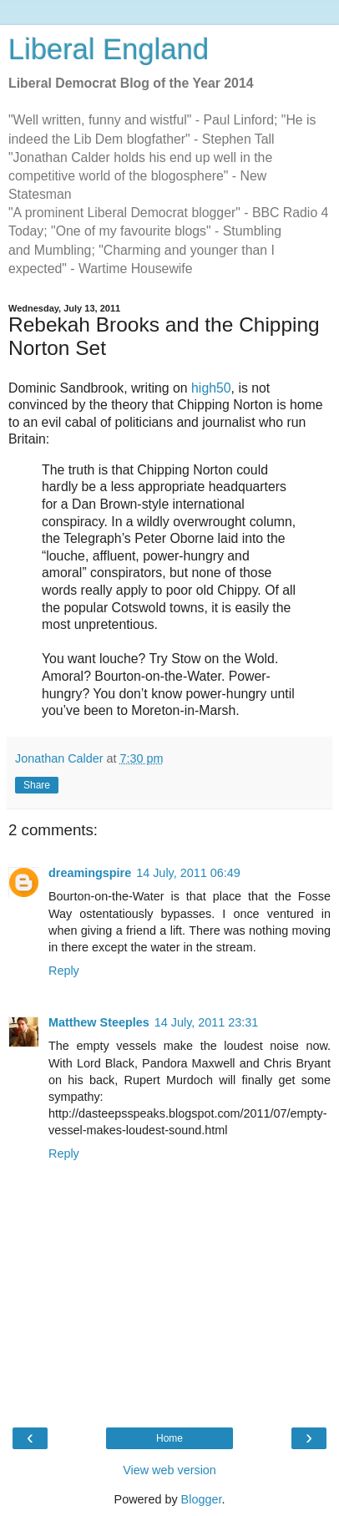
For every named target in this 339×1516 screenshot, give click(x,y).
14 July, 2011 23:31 (206, 1022)
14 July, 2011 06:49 (188, 873)
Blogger (201, 1499)
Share (36, 785)
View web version (169, 1470)
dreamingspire (89, 873)
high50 (211, 388)
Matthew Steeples (98, 1022)
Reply (63, 970)
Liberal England (108, 49)
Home (169, 1438)
